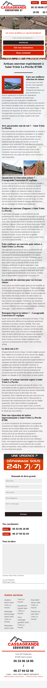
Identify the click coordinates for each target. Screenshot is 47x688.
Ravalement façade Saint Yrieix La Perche (22, 609)
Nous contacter (23, 53)
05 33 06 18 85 (20, 528)
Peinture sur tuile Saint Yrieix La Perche (35, 615)
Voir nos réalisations (23, 48)
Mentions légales (14, 676)
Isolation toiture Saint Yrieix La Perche (9, 604)
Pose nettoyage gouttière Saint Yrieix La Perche (23, 622)
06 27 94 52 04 (20, 533)
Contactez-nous (34, 676)
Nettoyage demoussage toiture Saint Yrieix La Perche (9, 617)
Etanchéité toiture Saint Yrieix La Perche (35, 604)
